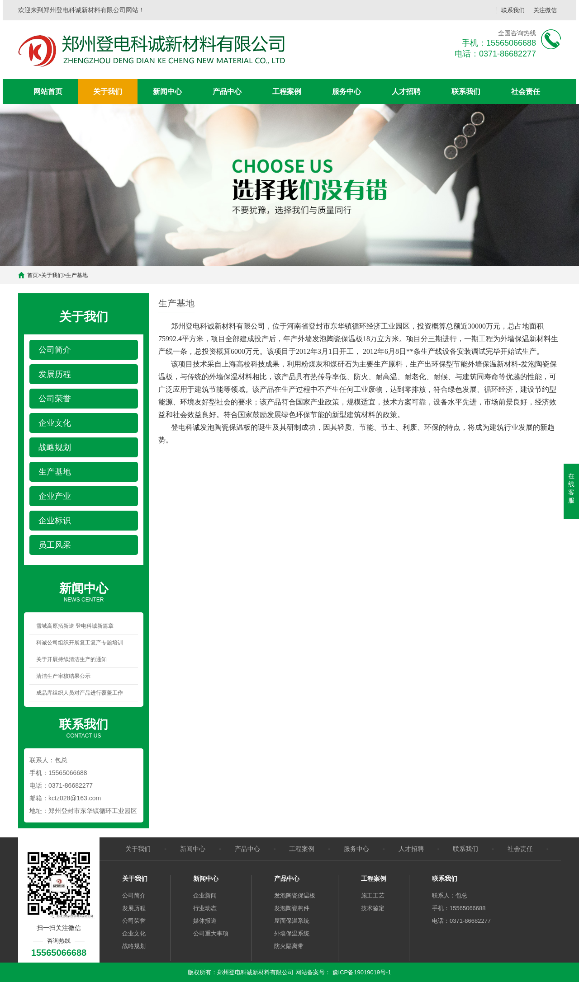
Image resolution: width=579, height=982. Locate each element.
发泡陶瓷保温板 (294, 895)
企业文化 (134, 933)
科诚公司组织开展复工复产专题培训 (79, 642)
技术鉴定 (372, 908)
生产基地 (77, 275)
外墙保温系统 (291, 933)
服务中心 (346, 91)
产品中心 (227, 91)
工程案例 (286, 91)
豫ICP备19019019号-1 (361, 972)
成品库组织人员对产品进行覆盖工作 (79, 693)
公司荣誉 (134, 920)
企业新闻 (205, 895)
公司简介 (134, 895)
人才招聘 (406, 91)
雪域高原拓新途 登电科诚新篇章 (75, 626)
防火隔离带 (289, 946)
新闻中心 (167, 91)
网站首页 (47, 91)
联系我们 (513, 10)
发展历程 (134, 908)
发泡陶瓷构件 (291, 908)
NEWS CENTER (83, 591)
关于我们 (107, 91)
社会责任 (525, 91)
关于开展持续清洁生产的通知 (71, 659)
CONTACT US (83, 727)
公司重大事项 (210, 933)
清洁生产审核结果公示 (63, 676)
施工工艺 (372, 895)
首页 (32, 275)
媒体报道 (205, 920)
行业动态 (205, 908)
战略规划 (134, 946)
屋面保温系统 (291, 920)
